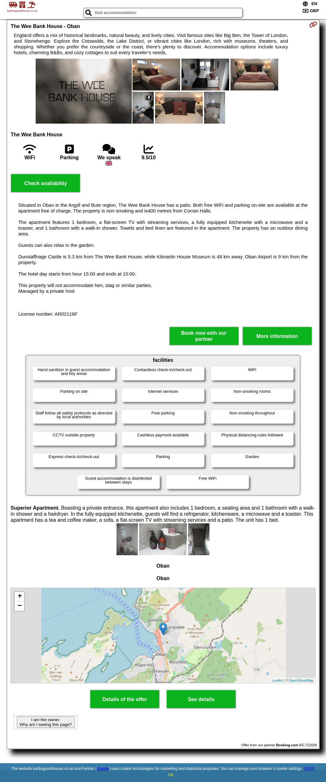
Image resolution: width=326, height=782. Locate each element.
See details (201, 699)
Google (103, 768)
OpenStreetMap (301, 680)
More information (277, 336)
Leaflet (277, 680)
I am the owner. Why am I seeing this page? (45, 722)
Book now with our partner (204, 336)
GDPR (309, 768)
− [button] (20, 606)
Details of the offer (125, 699)
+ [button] (20, 596)
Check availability (45, 183)
